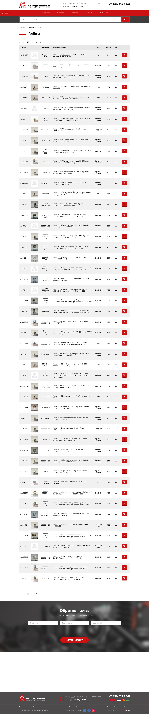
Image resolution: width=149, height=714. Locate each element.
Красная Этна (98, 130)
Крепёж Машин (98, 76)
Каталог (60, 13)
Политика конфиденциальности (77, 706)
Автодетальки (28, 711)
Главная (22, 27)
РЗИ (98, 55)
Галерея (74, 13)
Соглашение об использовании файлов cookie (118, 706)
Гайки (39, 27)
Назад (5, 13)
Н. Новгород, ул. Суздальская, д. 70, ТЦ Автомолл (82, 4)
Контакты (89, 13)
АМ (98, 87)
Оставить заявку (74, 640)
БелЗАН (98, 66)
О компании (45, 13)
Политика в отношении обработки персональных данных (33, 706)
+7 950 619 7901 (119, 4)
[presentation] (74, 630)
